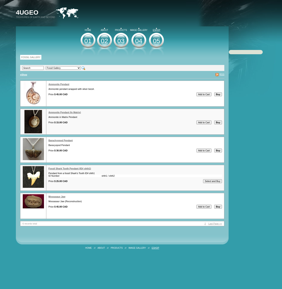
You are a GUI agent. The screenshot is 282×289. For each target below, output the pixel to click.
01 (87, 40)
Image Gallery (139, 29)
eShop (156, 29)
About (104, 29)
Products (121, 29)
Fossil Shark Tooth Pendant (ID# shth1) (69, 168)
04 (138, 40)
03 (120, 40)
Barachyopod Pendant (60, 140)
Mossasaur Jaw (56, 196)
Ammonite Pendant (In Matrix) (64, 112)
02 (104, 40)
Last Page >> (215, 223)
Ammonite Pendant (58, 84)
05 (156, 40)
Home (88, 29)
